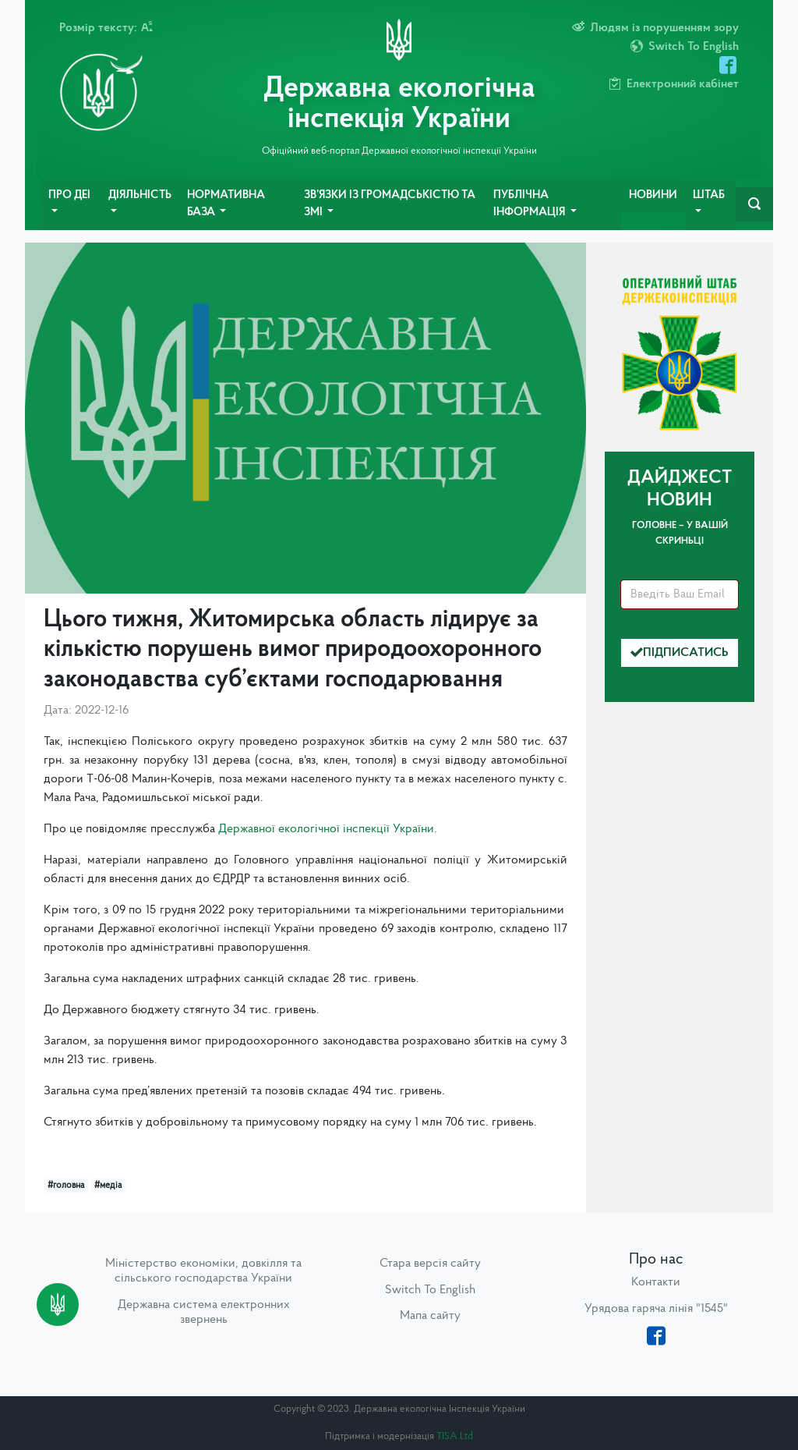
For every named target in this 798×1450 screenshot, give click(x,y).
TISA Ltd (454, 1436)
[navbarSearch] (754, 204)
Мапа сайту (430, 1316)
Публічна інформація (530, 204)
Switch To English (430, 1290)
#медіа (108, 1185)
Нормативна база (226, 204)
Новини (653, 195)
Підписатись (679, 652)
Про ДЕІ (69, 195)
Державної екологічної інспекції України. (327, 829)
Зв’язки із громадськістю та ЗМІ (389, 204)
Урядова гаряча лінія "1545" (656, 1309)
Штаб (709, 195)
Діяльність (139, 195)
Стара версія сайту (430, 1263)
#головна (66, 1185)
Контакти (655, 1282)
